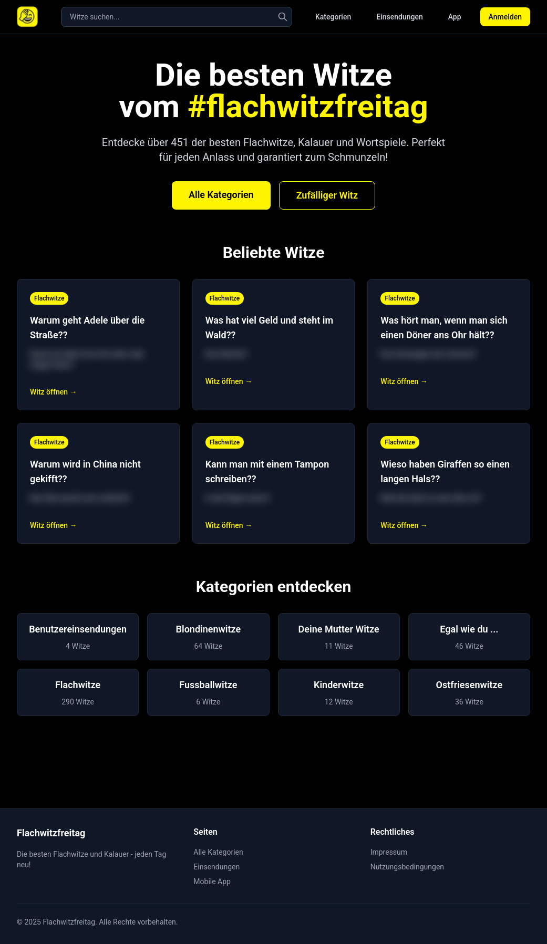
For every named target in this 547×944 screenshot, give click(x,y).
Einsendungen (399, 17)
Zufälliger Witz (327, 195)
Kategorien (333, 17)
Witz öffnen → (53, 392)
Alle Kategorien (221, 194)
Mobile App (212, 881)
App (454, 17)
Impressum (388, 852)
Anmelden (505, 17)
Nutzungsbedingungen (407, 867)
